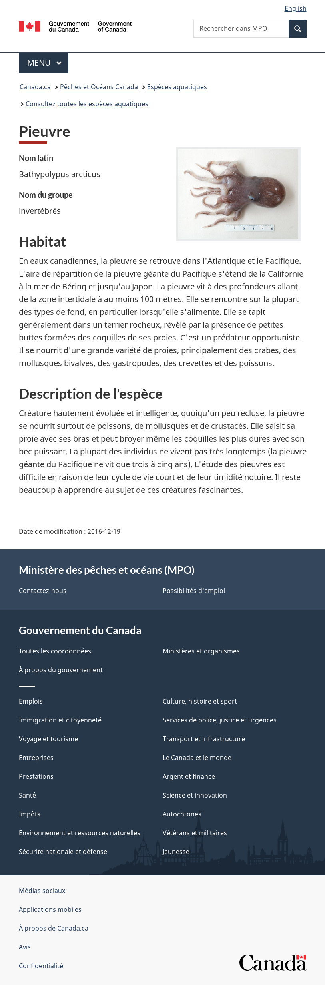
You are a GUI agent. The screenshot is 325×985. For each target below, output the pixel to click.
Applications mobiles (50, 909)
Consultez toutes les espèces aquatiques (87, 103)
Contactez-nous (42, 590)
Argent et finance (189, 776)
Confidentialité (41, 965)
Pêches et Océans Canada (99, 86)
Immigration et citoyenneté (60, 720)
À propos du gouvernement (61, 669)
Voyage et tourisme (48, 738)
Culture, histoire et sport (200, 701)
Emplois (31, 701)
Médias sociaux (42, 890)
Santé (27, 795)
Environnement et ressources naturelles (79, 832)
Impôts (29, 814)
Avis (25, 947)
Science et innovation (195, 795)
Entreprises (36, 757)
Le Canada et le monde (197, 757)
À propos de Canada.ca (53, 928)
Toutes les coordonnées (55, 651)
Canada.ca (35, 86)
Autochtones (182, 814)
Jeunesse (176, 851)
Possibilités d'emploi (194, 590)
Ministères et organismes (201, 651)
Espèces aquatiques (177, 86)
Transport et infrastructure (204, 738)
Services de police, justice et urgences (220, 720)
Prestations (36, 776)
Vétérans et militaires (195, 832)
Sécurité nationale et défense (63, 851)
